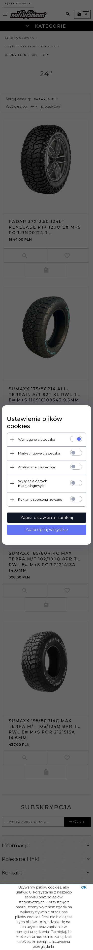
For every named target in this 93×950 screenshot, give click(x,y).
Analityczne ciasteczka (36, 467)
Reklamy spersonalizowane (40, 499)
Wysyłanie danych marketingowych (32, 483)
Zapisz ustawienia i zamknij (46, 517)
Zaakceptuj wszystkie (46, 529)
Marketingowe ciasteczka (39, 453)
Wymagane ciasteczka (36, 439)
